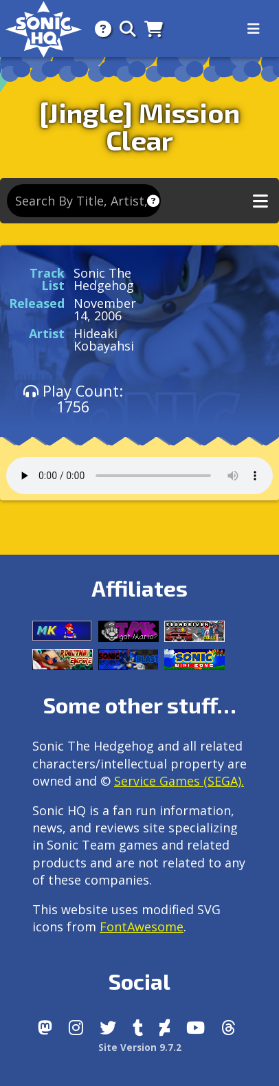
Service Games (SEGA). (179, 781)
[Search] (123, 28)
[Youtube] (195, 1027)
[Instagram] (76, 1027)
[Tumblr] (138, 1027)
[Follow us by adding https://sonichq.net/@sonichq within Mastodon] (45, 1027)
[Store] (149, 28)
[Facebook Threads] (228, 1027)
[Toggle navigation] (253, 29)
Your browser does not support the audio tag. (139, 475)
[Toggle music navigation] (260, 201)
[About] (99, 28)
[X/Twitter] (108, 1027)
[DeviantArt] (164, 1027)
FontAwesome (141, 926)
